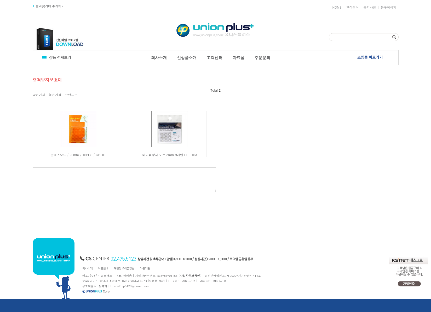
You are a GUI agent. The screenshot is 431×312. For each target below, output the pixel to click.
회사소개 (159, 57)
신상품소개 (187, 57)
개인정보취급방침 (124, 268)
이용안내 (103, 268)
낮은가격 (39, 94)
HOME (337, 7)
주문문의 (262, 57)
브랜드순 (71, 94)
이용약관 (145, 268)
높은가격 (55, 94)
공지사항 (370, 7)
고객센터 (352, 7)
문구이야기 (388, 7)
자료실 (238, 57)
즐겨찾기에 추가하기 (49, 6)
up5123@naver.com (135, 286)
